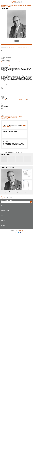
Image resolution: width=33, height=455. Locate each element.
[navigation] (1, 2)
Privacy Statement (4, 223)
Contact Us (2, 228)
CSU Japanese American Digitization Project (8, 65)
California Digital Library (19, 231)
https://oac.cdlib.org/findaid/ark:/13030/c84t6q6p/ (9, 117)
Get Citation (16, 40)
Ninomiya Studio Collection (5, 118)
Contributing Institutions (5, 210)
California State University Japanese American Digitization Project (11, 116)
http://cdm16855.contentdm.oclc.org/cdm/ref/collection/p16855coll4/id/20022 (14, 99)
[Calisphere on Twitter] (18, 233)
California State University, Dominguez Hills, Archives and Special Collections (13, 5)
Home (1, 205)
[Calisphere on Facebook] (20, 233)
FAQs (1, 218)
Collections (2, 212)
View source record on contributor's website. (19, 48)
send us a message (8, 145)
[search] (31, 2)
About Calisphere (3, 207)
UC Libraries (21, 230)
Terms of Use (3, 220)
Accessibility (3, 225)
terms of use (7, 136)
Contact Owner (16, 44)
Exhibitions (2, 215)
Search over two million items (6, 200)
